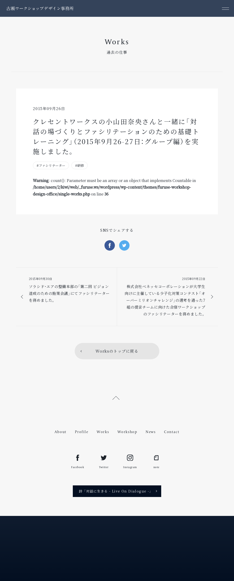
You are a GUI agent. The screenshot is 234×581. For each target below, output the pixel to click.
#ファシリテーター (51, 165)
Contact (171, 431)
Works (103, 431)
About (61, 431)
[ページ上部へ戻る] (117, 397)
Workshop (127, 431)
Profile (81, 431)
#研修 (79, 165)
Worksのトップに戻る (116, 351)
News (151, 431)
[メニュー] (225, 8)
